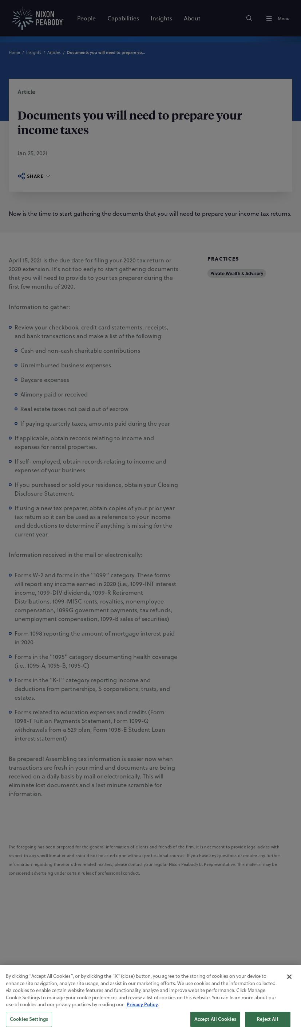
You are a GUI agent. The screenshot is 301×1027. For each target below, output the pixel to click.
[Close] (289, 1005)
